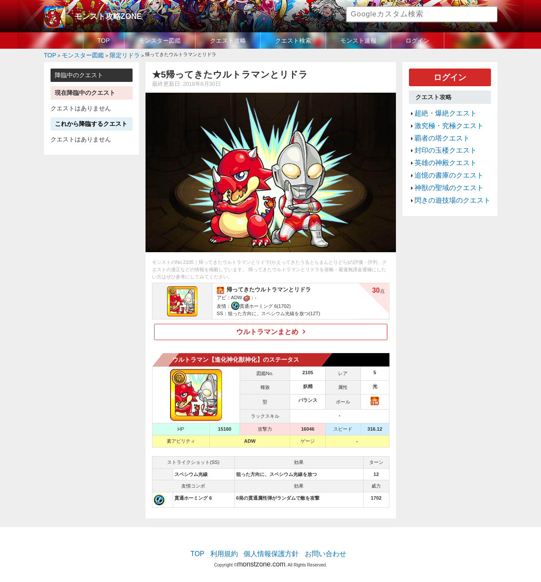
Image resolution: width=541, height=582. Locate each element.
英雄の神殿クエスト (439, 149)
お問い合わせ (316, 550)
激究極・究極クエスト (442, 118)
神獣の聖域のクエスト (442, 169)
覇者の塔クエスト (436, 128)
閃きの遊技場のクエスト (445, 180)
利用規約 (232, 550)
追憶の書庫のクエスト (442, 159)
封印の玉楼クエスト (439, 139)
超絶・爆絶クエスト (439, 108)
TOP (104, 40)
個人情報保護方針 (271, 550)
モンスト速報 (358, 40)
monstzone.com (261, 557)
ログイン (417, 40)
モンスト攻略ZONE (100, 15)
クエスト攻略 (228, 40)
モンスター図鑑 (160, 40)
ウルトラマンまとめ (267, 329)
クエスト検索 (293, 40)
